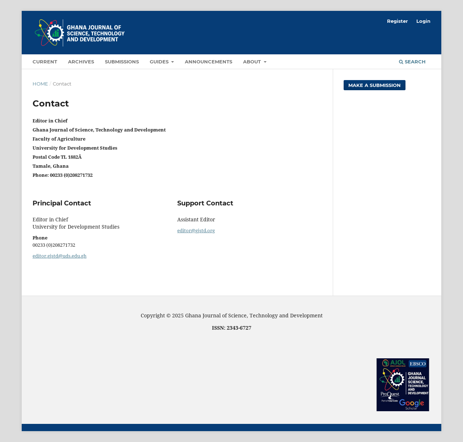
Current (45, 61)
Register (397, 21)
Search (412, 61)
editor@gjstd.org (196, 230)
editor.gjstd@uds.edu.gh (59, 256)
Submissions (122, 61)
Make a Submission (374, 85)
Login (423, 21)
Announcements (208, 61)
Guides (160, 61)
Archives (81, 61)
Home (40, 84)
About (252, 61)
